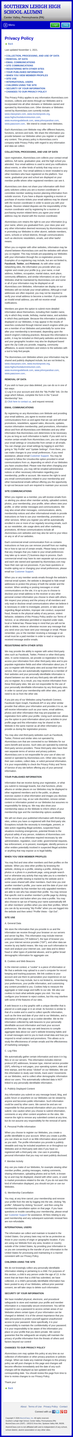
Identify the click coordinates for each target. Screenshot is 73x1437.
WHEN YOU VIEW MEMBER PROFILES (27, 75)
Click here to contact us (19, 401)
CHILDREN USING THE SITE (21, 85)
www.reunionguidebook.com (19, 120)
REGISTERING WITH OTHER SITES (25, 69)
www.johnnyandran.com (47, 120)
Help (65, 25)
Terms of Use (35, 1406)
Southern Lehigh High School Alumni (32, 9)
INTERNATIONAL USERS (19, 82)
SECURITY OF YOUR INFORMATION (25, 88)
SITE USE (11, 78)
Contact (63, 1406)
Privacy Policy (51, 1406)
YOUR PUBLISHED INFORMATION (24, 72)
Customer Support (39, 456)
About (24, 1406)
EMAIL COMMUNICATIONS (20, 62)
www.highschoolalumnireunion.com (22, 117)
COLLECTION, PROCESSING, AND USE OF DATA (32, 55)
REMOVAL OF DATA (17, 59)
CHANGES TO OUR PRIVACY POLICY (26, 91)
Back (10, 43)
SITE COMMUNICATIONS (19, 65)
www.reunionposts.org (38, 114)
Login (55, 25)
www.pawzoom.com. (15, 123)
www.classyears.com (15, 114)
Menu (9, 25)
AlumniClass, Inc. (27, 1418)
